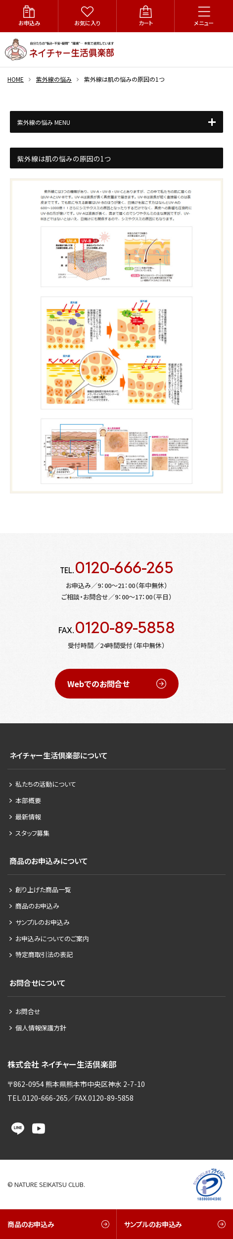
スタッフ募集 (32, 833)
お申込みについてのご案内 (52, 938)
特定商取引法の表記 (44, 954)
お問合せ (27, 1011)
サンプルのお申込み (42, 922)
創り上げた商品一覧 (43, 889)
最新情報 (28, 816)
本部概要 (28, 800)
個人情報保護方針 (40, 1027)
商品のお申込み (37, 906)
